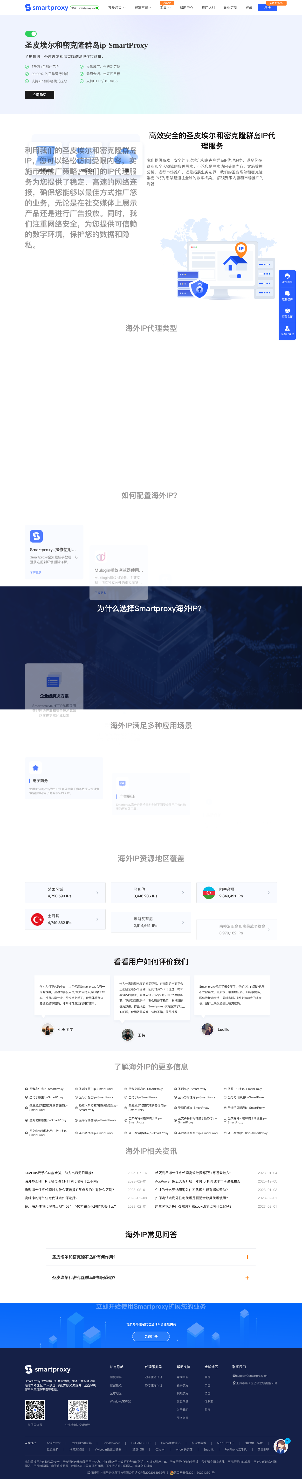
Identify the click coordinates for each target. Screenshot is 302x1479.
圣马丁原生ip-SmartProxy (46, 1097)
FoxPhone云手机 (236, 1449)
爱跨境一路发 (254, 1443)
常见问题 (182, 1401)
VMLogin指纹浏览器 (108, 1449)
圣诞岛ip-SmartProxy (192, 1089)
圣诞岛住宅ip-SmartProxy (46, 1089)
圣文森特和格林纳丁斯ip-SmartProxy (145, 1120)
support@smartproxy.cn (252, 1376)
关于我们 (182, 1410)
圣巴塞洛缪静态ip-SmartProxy (148, 1133)
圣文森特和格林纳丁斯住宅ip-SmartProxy (48, 1133)
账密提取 (116, 1385)
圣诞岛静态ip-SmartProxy (146, 1089)
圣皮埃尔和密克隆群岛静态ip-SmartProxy (48, 1107)
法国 (207, 1393)
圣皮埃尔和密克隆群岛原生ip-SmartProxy (98, 1107)
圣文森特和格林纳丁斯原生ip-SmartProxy (247, 1120)
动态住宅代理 (153, 1377)
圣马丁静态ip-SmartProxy (96, 1097)
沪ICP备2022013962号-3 (151, 1473)
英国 (207, 1385)
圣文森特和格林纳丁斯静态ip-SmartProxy (197, 1120)
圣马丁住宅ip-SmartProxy (245, 1089)
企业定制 (230, 7)
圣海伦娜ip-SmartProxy (193, 1108)
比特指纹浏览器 (81, 1443)
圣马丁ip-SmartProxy (143, 1097)
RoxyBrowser (111, 1443)
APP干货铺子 (225, 1443)
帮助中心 (186, 7)
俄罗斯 (209, 1401)
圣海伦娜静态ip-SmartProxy (246, 1108)
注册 (267, 7)
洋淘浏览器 (76, 1449)
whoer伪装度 (184, 1449)
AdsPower (53, 1443)
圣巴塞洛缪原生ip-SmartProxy (198, 1133)
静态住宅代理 (153, 1385)
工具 (165, 8)
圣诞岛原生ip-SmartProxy (96, 1089)
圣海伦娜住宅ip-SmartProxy (97, 1120)
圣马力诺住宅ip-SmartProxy (196, 1097)
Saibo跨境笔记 (170, 1443)
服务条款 (182, 1418)
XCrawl (160, 1449)
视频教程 (182, 1393)
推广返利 (208, 7)
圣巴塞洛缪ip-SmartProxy (96, 1133)
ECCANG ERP (140, 1443)
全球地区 (116, 1393)
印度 (207, 1410)
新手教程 (182, 1385)
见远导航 (52, 1449)
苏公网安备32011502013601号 (194, 1473)
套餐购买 (117, 8)
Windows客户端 (120, 1401)
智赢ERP (263, 1449)
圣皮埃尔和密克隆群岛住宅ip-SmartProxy (148, 1107)
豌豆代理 (138, 1449)
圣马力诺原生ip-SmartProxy (246, 1097)
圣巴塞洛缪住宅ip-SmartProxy (248, 1133)
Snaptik (208, 1449)
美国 (207, 1377)
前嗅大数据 (199, 1443)
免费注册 (151, 1336)
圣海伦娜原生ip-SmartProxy (47, 1120)
